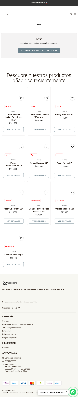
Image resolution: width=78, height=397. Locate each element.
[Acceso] (71, 14)
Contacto (6, 321)
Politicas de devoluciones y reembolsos (17, 324)
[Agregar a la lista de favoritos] (21, 103)
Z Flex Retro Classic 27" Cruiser (39, 124)
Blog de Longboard (9, 338)
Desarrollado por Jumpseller (36, 393)
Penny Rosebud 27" (64, 126)
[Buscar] (6, 14)
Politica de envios (9, 334)
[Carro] (75, 14)
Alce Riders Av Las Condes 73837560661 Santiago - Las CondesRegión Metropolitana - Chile (16, 368)
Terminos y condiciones (11, 328)
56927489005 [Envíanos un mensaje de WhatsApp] (9, 361)
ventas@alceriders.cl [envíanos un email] (11, 358)
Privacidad (6, 331)
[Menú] (2, 14)
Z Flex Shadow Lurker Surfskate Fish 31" (13, 122)
